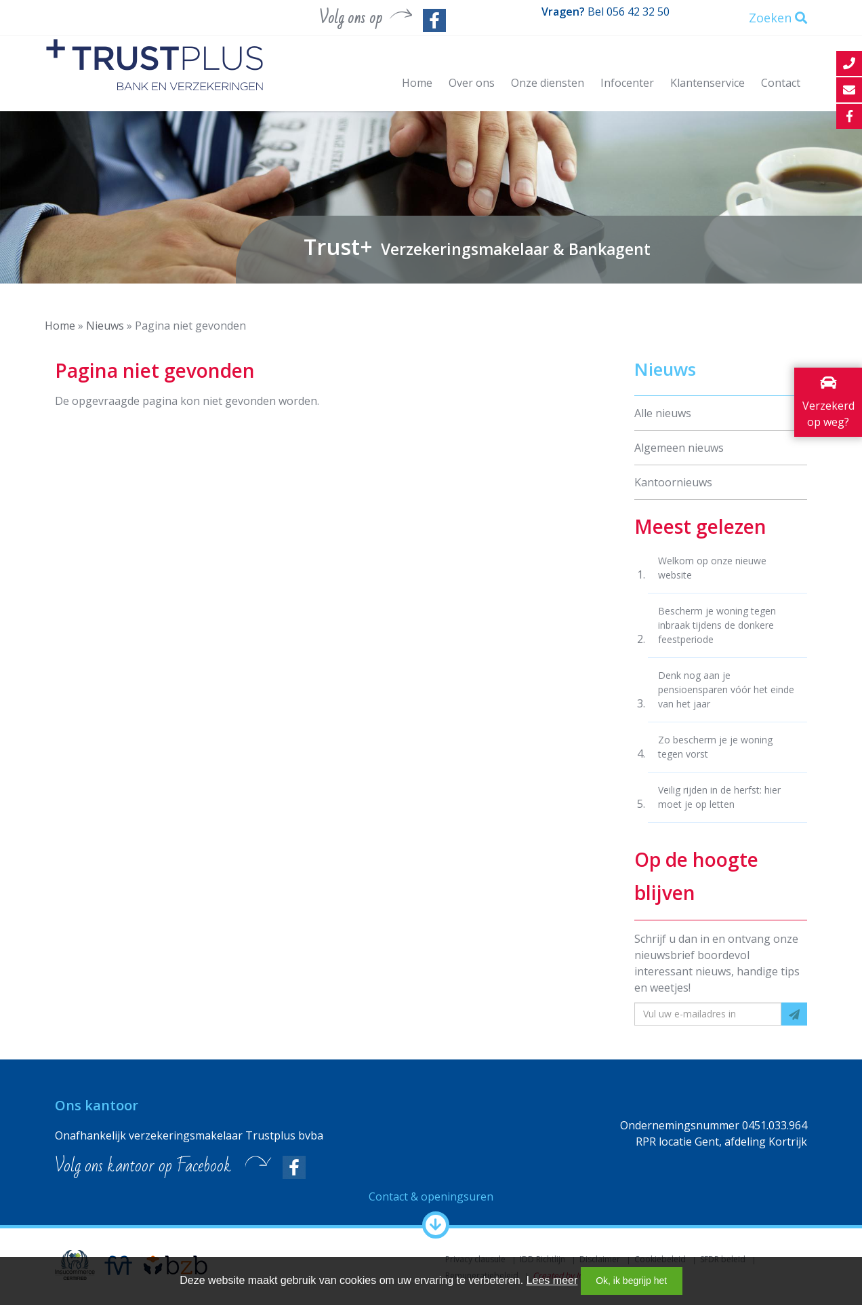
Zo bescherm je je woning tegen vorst (715, 746)
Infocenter (627, 82)
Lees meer (552, 1280)
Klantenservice (707, 82)
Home (417, 82)
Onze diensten (547, 82)
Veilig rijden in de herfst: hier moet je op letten (719, 797)
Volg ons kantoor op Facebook (143, 1166)
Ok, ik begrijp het (631, 1280)
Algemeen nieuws (679, 447)
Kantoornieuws (673, 482)
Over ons (472, 82)
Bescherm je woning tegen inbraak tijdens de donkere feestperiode (717, 625)
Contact (780, 82)
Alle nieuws (662, 413)
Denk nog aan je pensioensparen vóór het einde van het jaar (726, 689)
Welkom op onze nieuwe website (712, 567)
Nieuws (105, 325)
